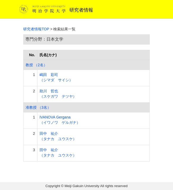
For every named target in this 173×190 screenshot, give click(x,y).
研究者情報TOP (36, 29)
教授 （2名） (36, 65)
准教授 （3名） (38, 107)
